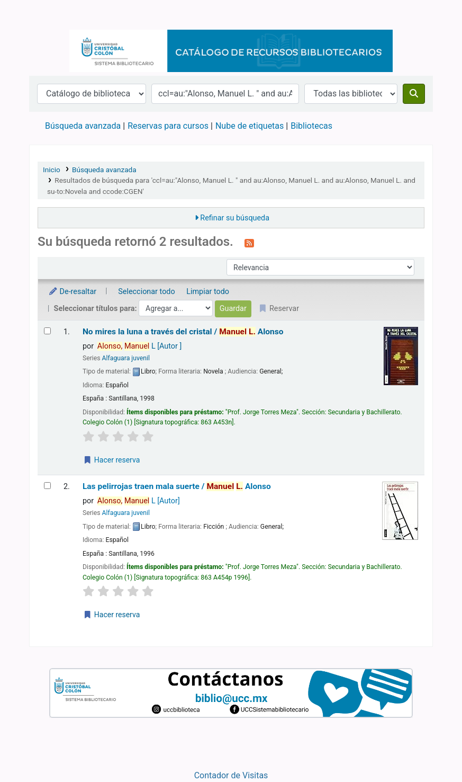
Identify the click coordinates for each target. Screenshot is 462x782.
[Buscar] (414, 94)
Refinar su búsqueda (234, 218)
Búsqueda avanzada (83, 126)
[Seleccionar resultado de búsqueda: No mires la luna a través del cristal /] (47, 330)
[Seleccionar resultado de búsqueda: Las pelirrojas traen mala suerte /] (47, 485)
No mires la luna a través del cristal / (183, 331)
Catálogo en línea (56, 14)
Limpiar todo (207, 291)
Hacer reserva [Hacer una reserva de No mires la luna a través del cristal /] (111, 460)
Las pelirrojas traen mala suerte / (177, 486)
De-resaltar (72, 291)
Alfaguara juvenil (126, 358)
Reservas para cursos (168, 126)
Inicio (51, 169)
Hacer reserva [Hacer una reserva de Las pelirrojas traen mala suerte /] (111, 614)
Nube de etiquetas (249, 126)
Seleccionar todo (146, 291)
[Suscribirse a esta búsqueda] (249, 243)
